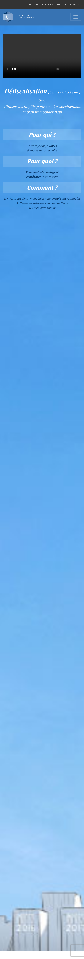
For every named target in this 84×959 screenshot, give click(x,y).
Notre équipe (61, 4)
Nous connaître (35, 4)
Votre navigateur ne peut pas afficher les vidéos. (42, 56)
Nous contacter (75, 4)
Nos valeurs (48, 4)
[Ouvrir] (75, 17)
